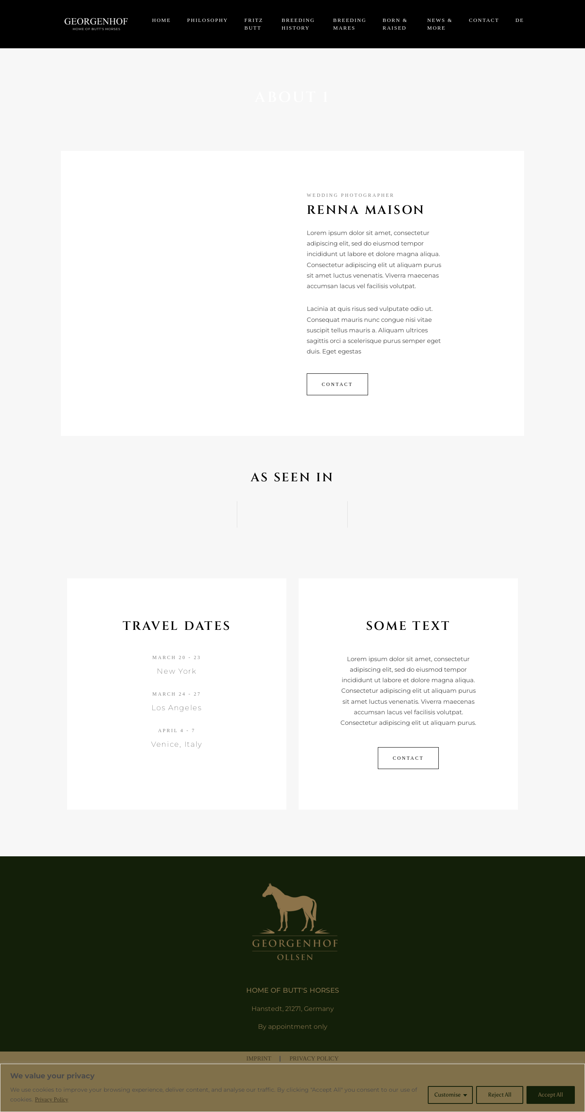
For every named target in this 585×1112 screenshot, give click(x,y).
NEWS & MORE (440, 24)
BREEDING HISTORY (298, 24)
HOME (161, 20)
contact (408, 758)
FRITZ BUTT (254, 24)
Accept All (550, 1094)
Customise (447, 1094)
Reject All (499, 1094)
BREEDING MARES (349, 24)
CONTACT (484, 20)
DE (520, 20)
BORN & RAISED (395, 24)
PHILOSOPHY (207, 20)
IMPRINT (259, 1058)
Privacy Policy (51, 1100)
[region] (292, 1088)
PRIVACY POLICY (313, 1058)
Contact (337, 384)
